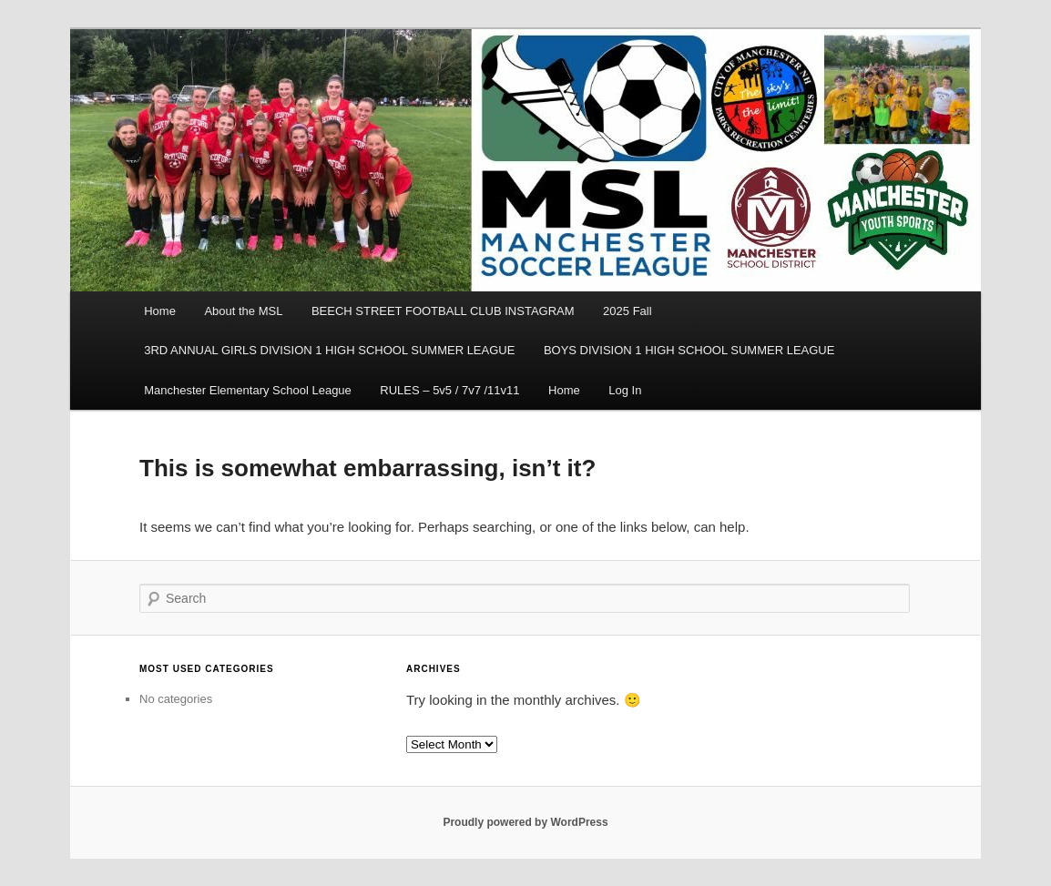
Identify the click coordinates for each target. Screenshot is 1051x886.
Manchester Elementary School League (248, 390)
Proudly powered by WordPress (525, 822)
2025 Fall (627, 311)
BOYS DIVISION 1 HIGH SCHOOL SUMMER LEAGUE (689, 350)
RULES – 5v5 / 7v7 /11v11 (449, 390)
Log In (624, 390)
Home (160, 311)
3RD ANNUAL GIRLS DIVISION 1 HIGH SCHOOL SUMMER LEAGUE (329, 350)
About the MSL (243, 311)
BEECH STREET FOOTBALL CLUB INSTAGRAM (443, 311)
